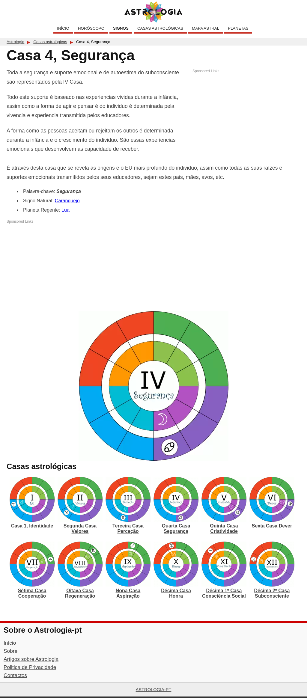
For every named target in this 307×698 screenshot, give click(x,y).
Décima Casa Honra (176, 593)
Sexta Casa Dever (272, 525)
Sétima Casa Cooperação (32, 593)
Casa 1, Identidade (32, 525)
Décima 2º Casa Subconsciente (272, 593)
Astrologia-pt (153, 689)
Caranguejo (67, 200)
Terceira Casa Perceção (128, 528)
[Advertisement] (246, 115)
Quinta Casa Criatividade (224, 528)
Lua (65, 209)
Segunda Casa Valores (80, 528)
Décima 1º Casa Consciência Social (224, 593)
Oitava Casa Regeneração (80, 593)
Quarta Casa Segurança (176, 528)
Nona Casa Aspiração (128, 593)
